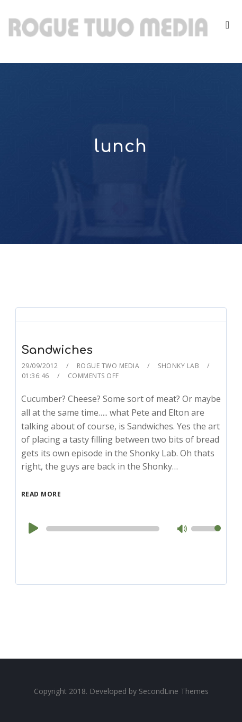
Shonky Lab (178, 365)
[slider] (103, 528)
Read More (41, 494)
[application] (121, 528)
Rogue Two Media (108, 365)
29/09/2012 (40, 365)
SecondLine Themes (174, 691)
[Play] (32, 528)
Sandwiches (57, 350)
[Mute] (182, 529)
